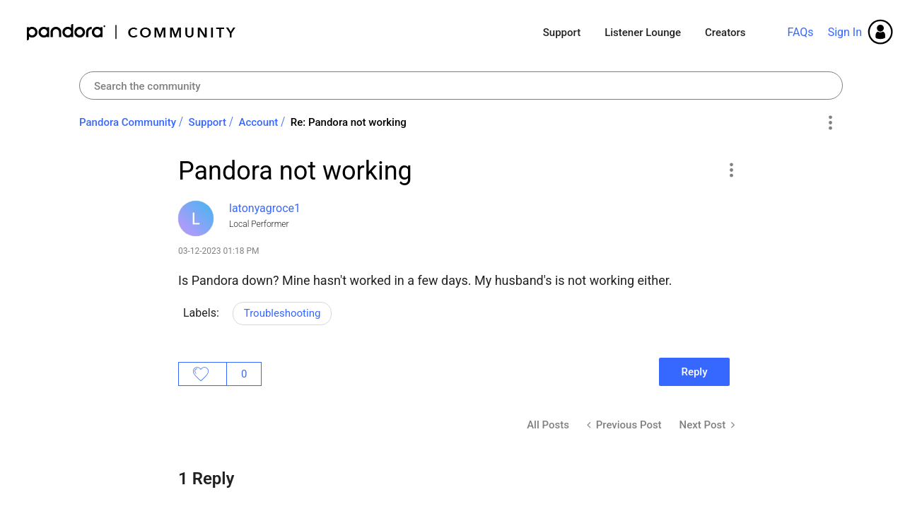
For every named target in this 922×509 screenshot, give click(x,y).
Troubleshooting (282, 313)
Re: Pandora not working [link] (349, 122)
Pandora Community (132, 32)
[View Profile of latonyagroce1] (264, 208)
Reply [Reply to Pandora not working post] (694, 371)
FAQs (800, 32)
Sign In (845, 32)
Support (561, 32)
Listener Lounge (643, 32)
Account (259, 122)
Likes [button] (202, 374)
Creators (725, 32)
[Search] (461, 85)
